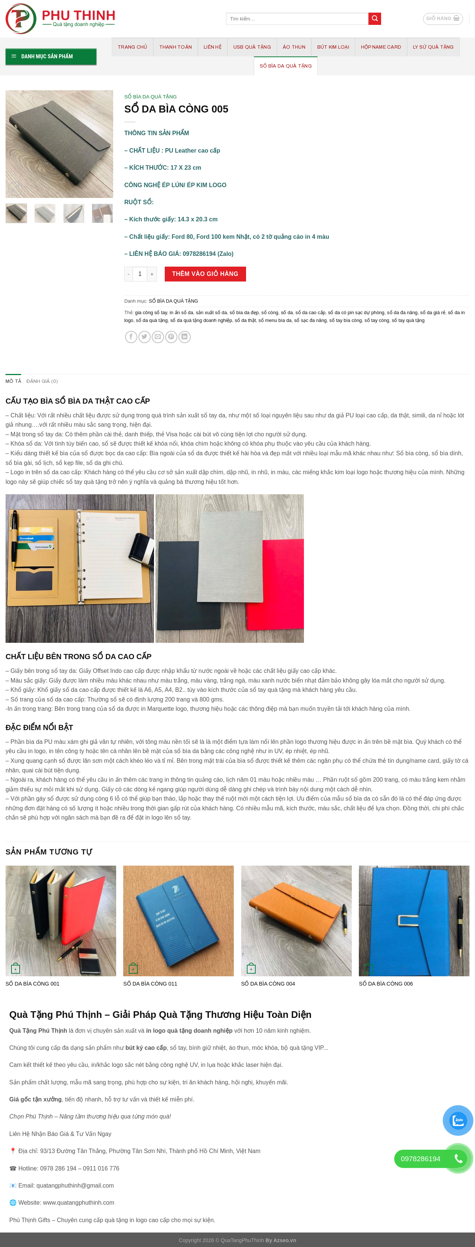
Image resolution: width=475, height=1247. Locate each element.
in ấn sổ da (181, 312)
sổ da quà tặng (151, 320)
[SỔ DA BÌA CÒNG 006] (414, 921)
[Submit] (374, 19)
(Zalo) (225, 254)
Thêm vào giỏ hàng (205, 274)
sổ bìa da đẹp (244, 312)
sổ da (287, 312)
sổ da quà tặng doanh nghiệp (201, 320)
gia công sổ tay (151, 312)
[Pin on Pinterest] (171, 337)
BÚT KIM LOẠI (333, 47)
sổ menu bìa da (275, 320)
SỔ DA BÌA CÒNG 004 (268, 984)
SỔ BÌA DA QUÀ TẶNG (286, 66)
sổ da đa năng (402, 312)
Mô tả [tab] (13, 381)
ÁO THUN (294, 47)
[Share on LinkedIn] (184, 337)
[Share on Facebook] (131, 337)
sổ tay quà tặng (408, 320)
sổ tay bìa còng (346, 320)
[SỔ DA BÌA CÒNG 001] (61, 921)
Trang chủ (132, 47)
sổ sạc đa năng (310, 320)
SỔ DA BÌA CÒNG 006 (386, 984)
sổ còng (269, 312)
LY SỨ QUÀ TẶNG (433, 47)
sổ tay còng (376, 320)
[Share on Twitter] (144, 337)
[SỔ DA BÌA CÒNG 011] (178, 921)
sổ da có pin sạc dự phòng (356, 312)
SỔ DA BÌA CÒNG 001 (32, 984)
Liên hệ (213, 47)
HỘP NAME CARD (381, 47)
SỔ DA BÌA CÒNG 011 (150, 984)
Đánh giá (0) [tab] (42, 381)
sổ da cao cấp (310, 312)
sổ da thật (245, 320)
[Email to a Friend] (158, 337)
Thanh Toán (175, 47)
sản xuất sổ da (211, 312)
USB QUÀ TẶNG (252, 47)
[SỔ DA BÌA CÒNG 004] (296, 921)
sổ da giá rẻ (432, 312)
